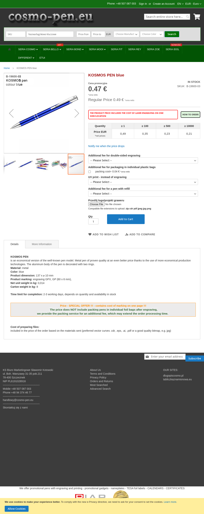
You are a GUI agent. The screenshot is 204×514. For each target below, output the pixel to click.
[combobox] (167, 17)
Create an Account (164, 3)
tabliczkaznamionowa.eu (177, 379)
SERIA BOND (74, 49)
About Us (95, 369)
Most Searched (99, 384)
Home (7, 68)
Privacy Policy (98, 377)
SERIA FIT (116, 49)
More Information (42, 244)
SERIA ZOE (153, 49)
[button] (193, 4)
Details (15, 244)
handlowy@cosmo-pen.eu (18, 400)
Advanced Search (100, 388)
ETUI (42, 57)
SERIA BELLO (53, 48)
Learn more (170, 501)
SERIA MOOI (96, 49)
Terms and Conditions (102, 373)
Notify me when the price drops (106, 146)
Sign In (143, 3)
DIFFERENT (25, 57)
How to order (190, 114)
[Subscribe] (194, 357)
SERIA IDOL (174, 48)
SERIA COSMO (27, 49)
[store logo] (51, 19)
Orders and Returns (101, 381)
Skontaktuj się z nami (15, 407)
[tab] (14, 244)
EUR (108, 34)
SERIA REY (134, 49)
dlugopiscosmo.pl (173, 375)
